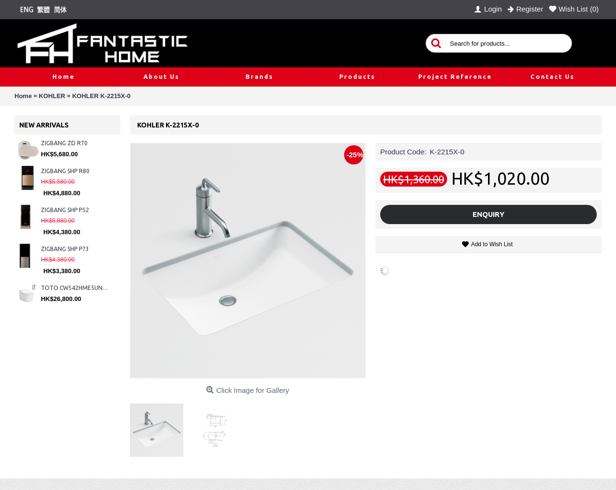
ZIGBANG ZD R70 (64, 143)
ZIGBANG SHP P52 (65, 210)
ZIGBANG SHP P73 (65, 249)
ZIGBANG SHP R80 (65, 171)
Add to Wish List (492, 244)
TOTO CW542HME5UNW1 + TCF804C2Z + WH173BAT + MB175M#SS (76, 288)
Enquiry (488, 214)
